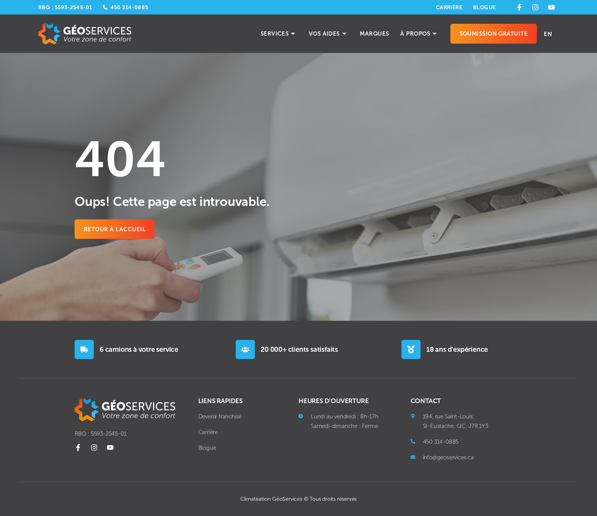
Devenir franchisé (220, 416)
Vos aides (329, 33)
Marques (374, 33)
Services (279, 33)
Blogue (207, 448)
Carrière (208, 432)
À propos (419, 33)
